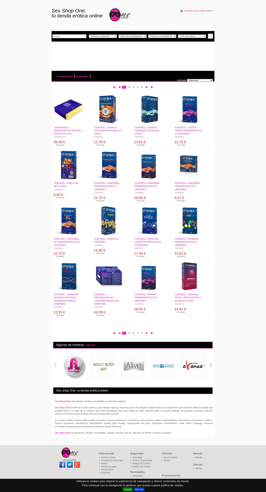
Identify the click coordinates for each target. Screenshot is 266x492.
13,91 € (140, 142)
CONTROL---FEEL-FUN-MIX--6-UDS (66, 184)
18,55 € (140, 198)
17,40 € (140, 253)
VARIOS (180, 26)
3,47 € (179, 198)
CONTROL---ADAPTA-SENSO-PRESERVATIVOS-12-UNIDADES (189, 130)
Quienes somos (108, 457)
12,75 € (99, 142)
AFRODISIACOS (97, 26)
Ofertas (198, 468)
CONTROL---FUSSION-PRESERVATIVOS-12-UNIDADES (187, 242)
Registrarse (206, 2)
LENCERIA (79, 26)
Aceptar (128, 489)
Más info (139, 489)
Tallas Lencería (61, 2)
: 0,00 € (196, 10)
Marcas (198, 457)
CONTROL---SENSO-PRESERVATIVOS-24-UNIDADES (146, 297)
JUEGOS (145, 26)
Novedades (137, 476)
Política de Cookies (141, 463)
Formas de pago (108, 466)
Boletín (167, 460)
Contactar (118, 2)
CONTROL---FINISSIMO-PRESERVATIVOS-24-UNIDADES (147, 186)
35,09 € (59, 142)
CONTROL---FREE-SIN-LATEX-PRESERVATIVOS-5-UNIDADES (148, 242)
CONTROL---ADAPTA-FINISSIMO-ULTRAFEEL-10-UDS (147, 130)
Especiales (82, 76)
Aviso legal (137, 457)
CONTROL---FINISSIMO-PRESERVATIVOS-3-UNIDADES (187, 186)
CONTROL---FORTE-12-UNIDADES (106, 240)
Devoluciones (107, 469)
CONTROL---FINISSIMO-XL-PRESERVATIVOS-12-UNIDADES (67, 242)
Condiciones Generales (112, 460)
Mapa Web (79, 2)
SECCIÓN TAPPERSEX (199, 26)
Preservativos (65, 76)
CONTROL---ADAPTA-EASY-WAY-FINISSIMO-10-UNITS (108, 130)
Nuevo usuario (170, 457)
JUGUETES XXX (61, 26)
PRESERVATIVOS (162, 26)
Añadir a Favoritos (98, 2)
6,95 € (58, 195)
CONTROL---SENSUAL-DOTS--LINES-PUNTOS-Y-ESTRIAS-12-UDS (188, 297)
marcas (90, 345)
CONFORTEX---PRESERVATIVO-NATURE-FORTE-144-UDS (68, 130)
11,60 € (99, 250)
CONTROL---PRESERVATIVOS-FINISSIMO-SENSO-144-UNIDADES (107, 299)
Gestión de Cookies (141, 466)
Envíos (104, 463)
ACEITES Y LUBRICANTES (123, 26)
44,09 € (99, 312)
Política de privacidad (142, 460)
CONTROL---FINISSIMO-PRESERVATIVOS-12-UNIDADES (107, 186)
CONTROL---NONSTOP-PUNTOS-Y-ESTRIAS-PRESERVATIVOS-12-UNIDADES (66, 299)
